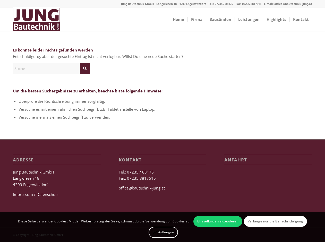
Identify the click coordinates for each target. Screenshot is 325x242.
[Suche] (51, 68)
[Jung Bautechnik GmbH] (36, 19)
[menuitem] (178, 19)
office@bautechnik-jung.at (293, 4)
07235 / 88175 (224, 4)
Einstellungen (163, 232)
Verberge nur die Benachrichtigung (275, 221)
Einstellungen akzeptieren (217, 221)
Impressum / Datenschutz (35, 194)
